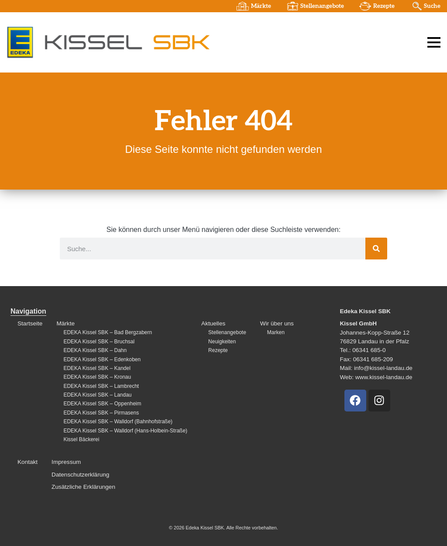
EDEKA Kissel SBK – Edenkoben (102, 359)
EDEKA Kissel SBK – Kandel (96, 368)
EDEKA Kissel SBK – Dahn (95, 350)
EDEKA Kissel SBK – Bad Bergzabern (107, 332)
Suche (432, 6)
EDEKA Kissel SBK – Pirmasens (101, 413)
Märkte (261, 6)
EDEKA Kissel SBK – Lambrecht (101, 386)
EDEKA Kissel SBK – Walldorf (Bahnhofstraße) (117, 421)
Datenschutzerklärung (80, 474)
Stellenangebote (322, 6)
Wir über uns (277, 323)
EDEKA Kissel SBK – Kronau (97, 377)
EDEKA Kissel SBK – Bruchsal (98, 342)
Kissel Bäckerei (81, 439)
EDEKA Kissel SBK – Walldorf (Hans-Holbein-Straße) (125, 431)
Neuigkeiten (222, 342)
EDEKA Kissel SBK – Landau (97, 395)
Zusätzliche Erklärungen (83, 487)
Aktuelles (213, 323)
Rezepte (384, 6)
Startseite (29, 323)
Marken (276, 332)
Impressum (66, 462)
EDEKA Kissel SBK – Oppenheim (102, 404)
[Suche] (376, 248)
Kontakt (27, 462)
